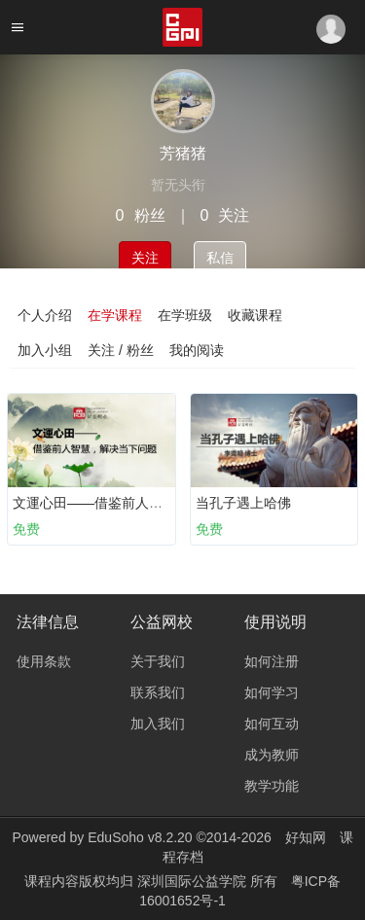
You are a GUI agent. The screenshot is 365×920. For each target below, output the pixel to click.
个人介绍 (45, 315)
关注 (145, 257)
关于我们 (157, 661)
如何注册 (271, 661)
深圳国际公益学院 (193, 881)
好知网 (305, 837)
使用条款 (44, 661)
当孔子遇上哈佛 (243, 503)
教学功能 (271, 786)
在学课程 (115, 315)
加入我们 (157, 723)
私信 (220, 257)
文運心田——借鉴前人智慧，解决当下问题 (142, 503)
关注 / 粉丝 (121, 350)
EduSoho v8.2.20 (140, 837)
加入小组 (45, 350)
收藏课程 (255, 315)
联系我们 (157, 692)
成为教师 (271, 754)
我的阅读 (196, 350)
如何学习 (271, 692)
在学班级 (185, 315)
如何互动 (271, 723)
